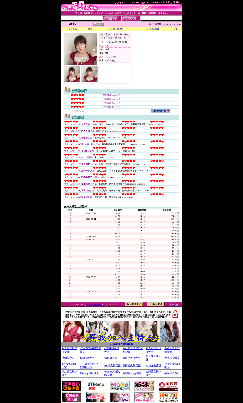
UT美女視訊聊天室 (93, 305)
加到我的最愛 (152, 29)
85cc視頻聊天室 (131, 357)
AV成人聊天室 (112, 365)
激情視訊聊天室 (132, 365)
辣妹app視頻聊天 (89, 373)
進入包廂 (72, 29)
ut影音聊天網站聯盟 (121, 344)
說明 (176, 29)
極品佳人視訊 (172, 373)
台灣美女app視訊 (132, 373)
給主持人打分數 (116, 29)
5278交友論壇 (153, 365)
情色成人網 (110, 357)
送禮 (90, 29)
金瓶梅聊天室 (172, 357)
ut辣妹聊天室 (87, 357)
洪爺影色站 (68, 357)
